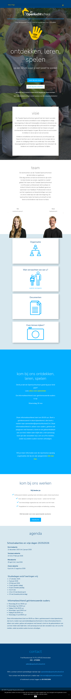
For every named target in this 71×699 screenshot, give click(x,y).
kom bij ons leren (35, 80)
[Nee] (69, 695)
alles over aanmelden (37, 391)
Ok (35, 696)
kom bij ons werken (35, 87)
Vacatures (35, 520)
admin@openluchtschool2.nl (49, 96)
